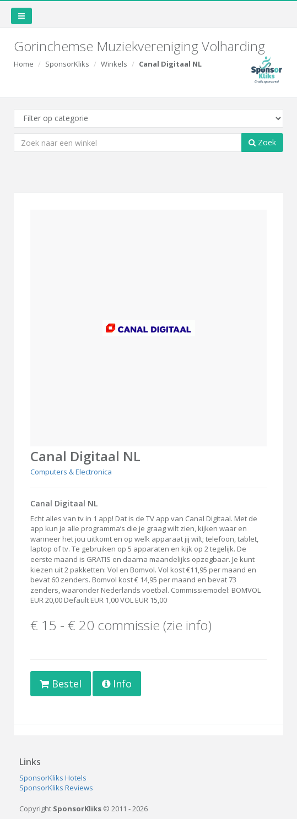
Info (117, 683)
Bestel (61, 683)
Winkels (114, 64)
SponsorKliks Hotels (53, 778)
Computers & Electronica (71, 472)
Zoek (262, 142)
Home (24, 64)
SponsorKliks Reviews (56, 788)
